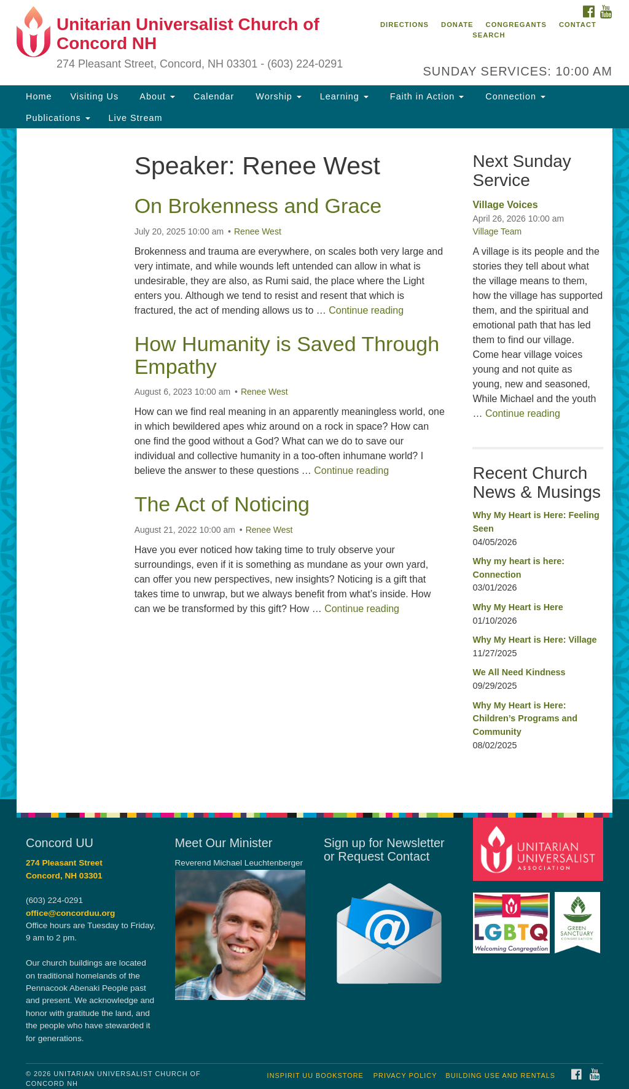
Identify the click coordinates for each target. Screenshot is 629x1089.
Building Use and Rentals (500, 1075)
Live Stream (136, 118)
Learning (344, 96)
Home (39, 96)
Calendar (213, 96)
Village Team (497, 231)
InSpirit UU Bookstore (315, 1075)
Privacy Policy (405, 1075)
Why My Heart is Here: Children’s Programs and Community (524, 718)
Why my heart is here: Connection (518, 567)
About (156, 96)
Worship (277, 96)
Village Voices (504, 205)
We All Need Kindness (518, 672)
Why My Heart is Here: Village (534, 640)
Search (488, 35)
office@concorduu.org (70, 913)
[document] (314, 463)
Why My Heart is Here (517, 607)
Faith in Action (425, 96)
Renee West (257, 231)
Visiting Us (94, 96)
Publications (58, 118)
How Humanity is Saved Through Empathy (287, 355)
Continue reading (366, 310)
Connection (513, 96)
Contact (577, 24)
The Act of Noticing (222, 504)
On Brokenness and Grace (258, 205)
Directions (404, 24)
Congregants (516, 24)
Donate (457, 24)
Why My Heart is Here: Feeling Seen (535, 521)
